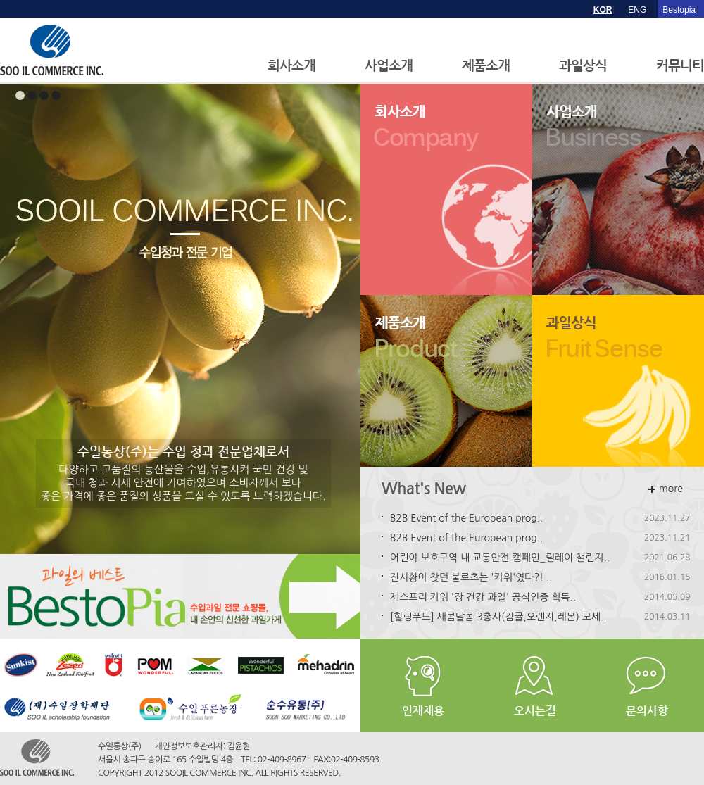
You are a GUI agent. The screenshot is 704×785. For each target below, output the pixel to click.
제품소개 (486, 65)
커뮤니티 (680, 65)
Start (342, 571)
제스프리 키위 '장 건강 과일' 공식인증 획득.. (483, 597)
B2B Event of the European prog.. (466, 518)
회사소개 (291, 65)
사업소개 (389, 65)
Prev (18, 319)
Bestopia (679, 10)
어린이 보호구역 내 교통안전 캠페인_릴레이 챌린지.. (500, 558)
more (665, 489)
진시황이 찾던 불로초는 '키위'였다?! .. (471, 577)
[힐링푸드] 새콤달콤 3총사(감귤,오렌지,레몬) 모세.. (498, 617)
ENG (637, 10)
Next (342, 319)
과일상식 (583, 65)
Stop (354, 571)
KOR (602, 10)
